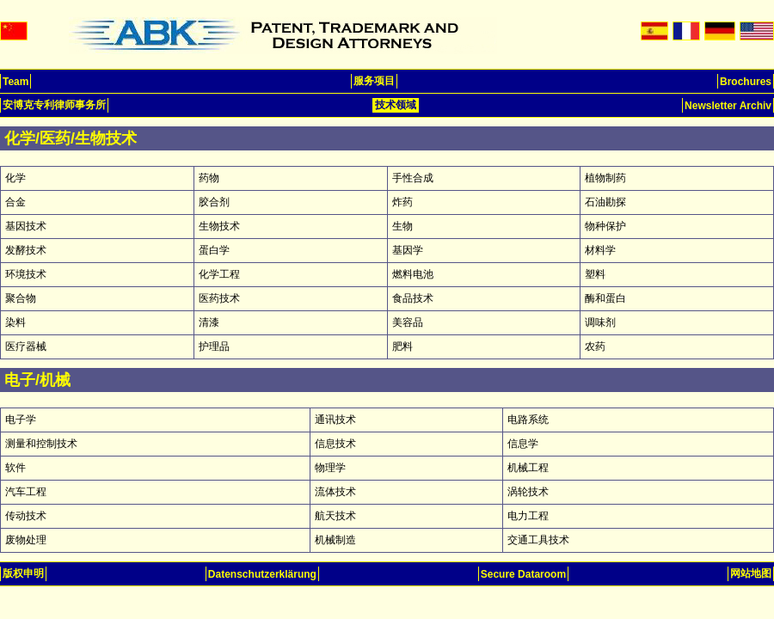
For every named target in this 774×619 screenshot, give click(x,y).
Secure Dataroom (523, 574)
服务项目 (374, 81)
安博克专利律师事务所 (54, 105)
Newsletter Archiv (728, 106)
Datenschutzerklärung (262, 574)
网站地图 (750, 573)
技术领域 (395, 105)
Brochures (745, 82)
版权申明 (23, 573)
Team (15, 82)
